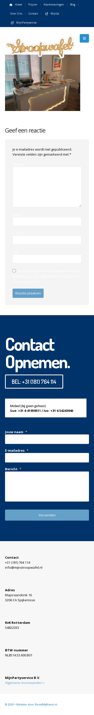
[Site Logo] (40, 38)
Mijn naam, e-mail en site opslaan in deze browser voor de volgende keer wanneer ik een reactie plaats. (47, 276)
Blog (72, 4)
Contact (33, 13)
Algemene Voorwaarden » (24, 682)
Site (15, 252)
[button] (84, 38)
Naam (18, 214)
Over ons (16, 13)
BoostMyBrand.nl (46, 704)
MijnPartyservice (23, 22)
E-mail (18, 233)
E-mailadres (16, 450)
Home (15, 4)
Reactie (19, 164)
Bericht (13, 469)
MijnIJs (51, 13)
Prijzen (32, 4)
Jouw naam (16, 432)
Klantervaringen (54, 4)
